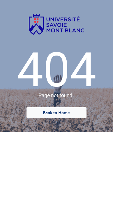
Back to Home (56, 112)
